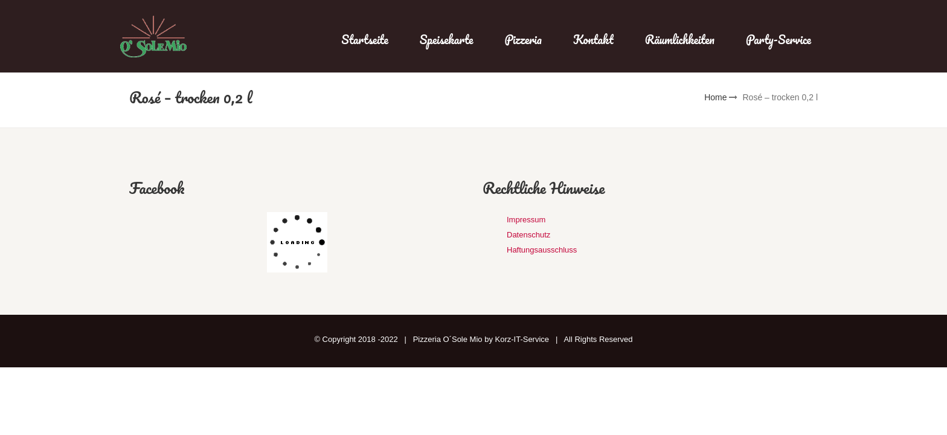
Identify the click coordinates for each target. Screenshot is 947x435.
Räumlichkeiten (679, 39)
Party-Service (778, 39)
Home (715, 97)
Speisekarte (447, 39)
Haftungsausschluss (542, 249)
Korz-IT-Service (522, 339)
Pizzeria (523, 39)
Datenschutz (528, 234)
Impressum (526, 219)
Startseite (364, 39)
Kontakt (593, 39)
